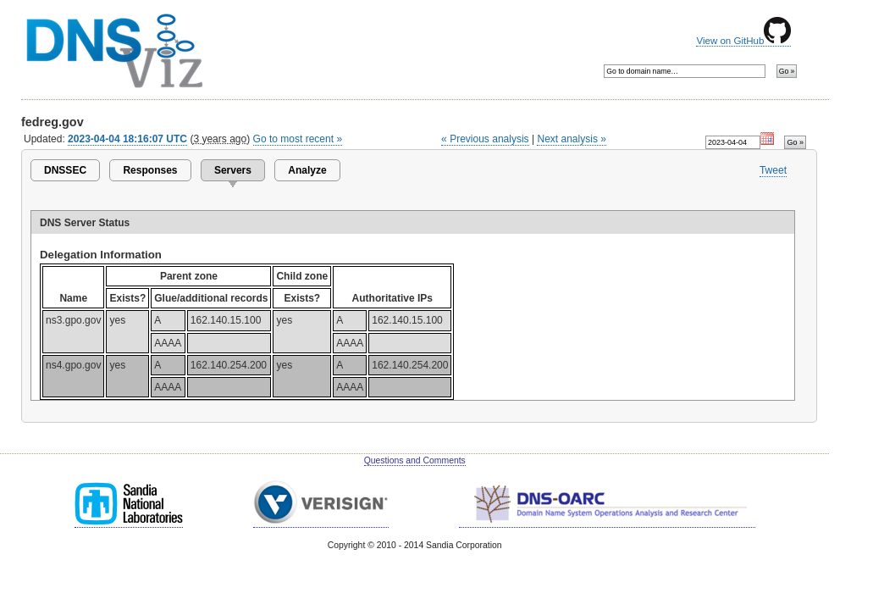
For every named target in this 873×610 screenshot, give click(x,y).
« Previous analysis (485, 139)
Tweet (773, 170)
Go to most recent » (298, 139)
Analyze (307, 170)
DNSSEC (65, 170)
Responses (150, 170)
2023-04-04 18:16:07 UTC (127, 139)
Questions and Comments (415, 460)
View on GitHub (743, 41)
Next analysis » (571, 139)
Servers (232, 170)
